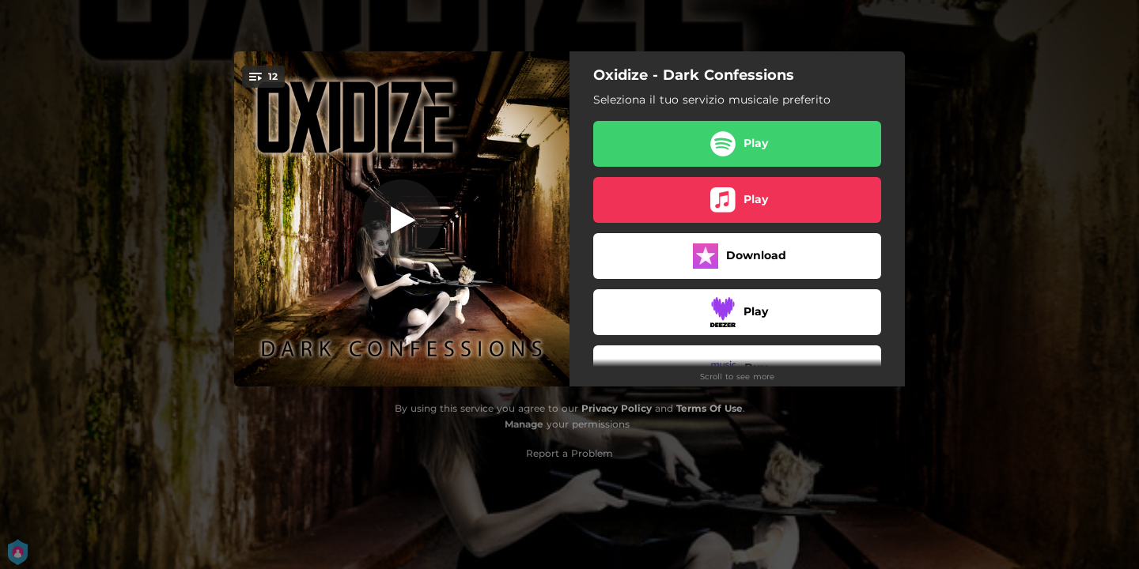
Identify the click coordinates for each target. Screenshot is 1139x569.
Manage (524, 424)
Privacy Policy (616, 408)
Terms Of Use (709, 408)
